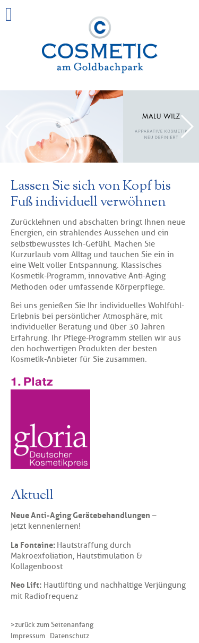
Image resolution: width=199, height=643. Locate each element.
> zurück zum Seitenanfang (52, 624)
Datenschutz (69, 635)
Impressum (28, 635)
